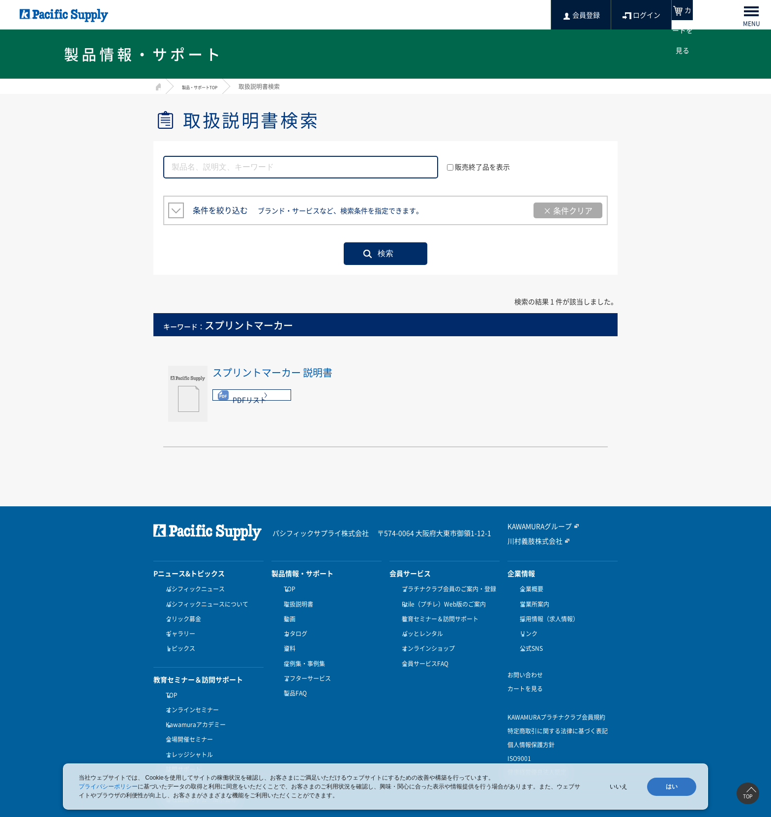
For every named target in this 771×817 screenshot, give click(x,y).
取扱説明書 (296, 601)
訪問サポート (181, 740)
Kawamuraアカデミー (193, 704)
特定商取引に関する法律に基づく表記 (557, 716)
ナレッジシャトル (186, 728)
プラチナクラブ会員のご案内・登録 (446, 588)
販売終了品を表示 (478, 167)
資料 (287, 637)
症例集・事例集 (302, 648)
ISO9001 (519, 743)
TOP (169, 680)
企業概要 (529, 588)
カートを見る (525, 674)
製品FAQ (292, 673)
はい (672, 786)
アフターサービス (304, 661)
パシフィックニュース (192, 588)
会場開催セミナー (186, 716)
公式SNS (528, 637)
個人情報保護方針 (531, 730)
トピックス (178, 637)
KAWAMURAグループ (535, 526)
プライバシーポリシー (108, 786)
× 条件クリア (568, 210)
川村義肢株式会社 (531, 540)
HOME (157, 85)
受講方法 (175, 752)
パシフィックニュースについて (204, 601)
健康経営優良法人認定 (536, 757)
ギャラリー (178, 624)
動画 (287, 613)
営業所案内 (532, 601)
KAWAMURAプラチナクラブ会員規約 (556, 702)
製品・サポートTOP (208, 86)
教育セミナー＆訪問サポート (437, 613)
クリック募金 (181, 613)
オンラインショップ (425, 637)
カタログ (293, 624)
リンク (526, 624)
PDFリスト (250, 400)
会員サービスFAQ (422, 648)
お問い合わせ (525, 660)
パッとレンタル (420, 624)
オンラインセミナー (189, 692)
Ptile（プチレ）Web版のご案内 (441, 601)
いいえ (618, 786)
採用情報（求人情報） (546, 613)
